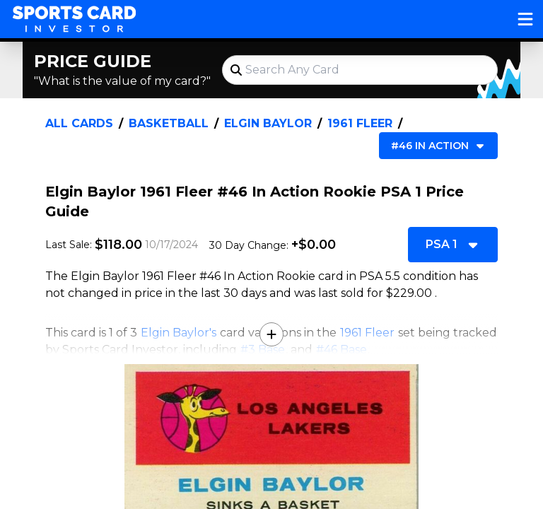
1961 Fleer (359, 123)
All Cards (79, 123)
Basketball (169, 123)
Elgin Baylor (268, 123)
